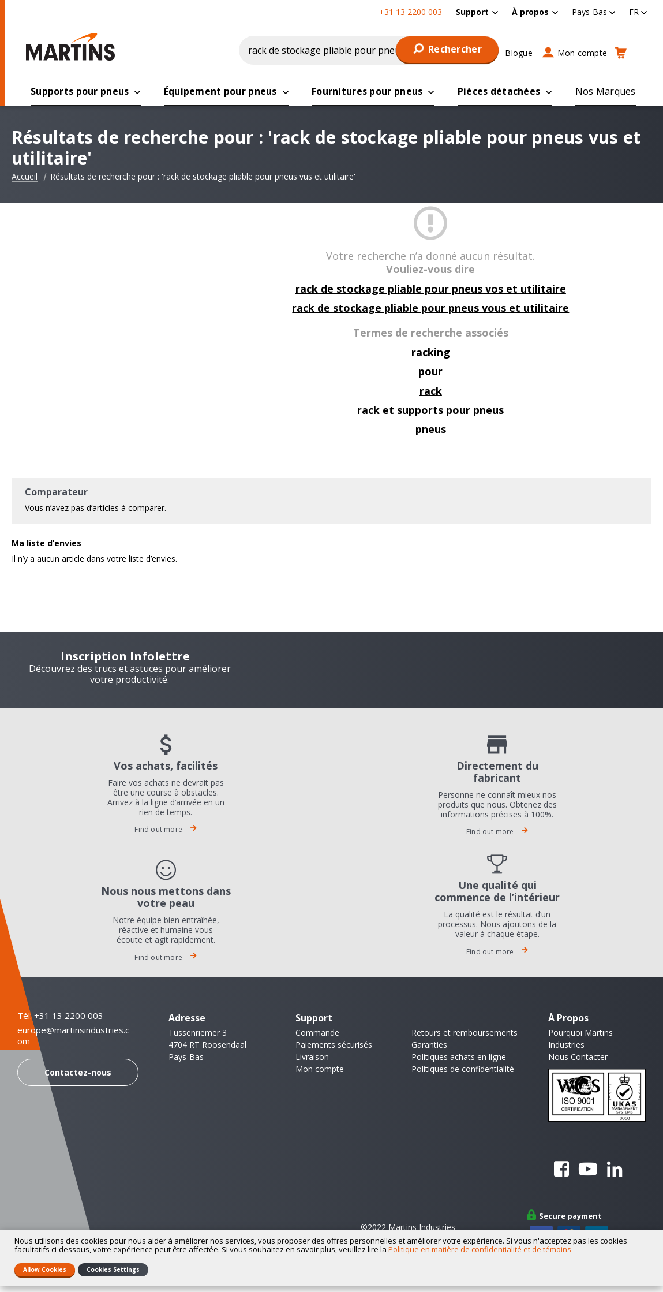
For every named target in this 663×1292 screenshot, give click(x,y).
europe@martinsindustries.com (73, 1036)
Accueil (25, 177)
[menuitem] (477, 11)
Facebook (561, 1169)
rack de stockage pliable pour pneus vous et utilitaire (430, 308)
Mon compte (582, 52)
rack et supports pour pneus (430, 410)
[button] (593, 11)
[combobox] (369, 50)
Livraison (312, 1057)
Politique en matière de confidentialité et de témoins (479, 1249)
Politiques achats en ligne (458, 1057)
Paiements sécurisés (333, 1045)
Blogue (519, 52)
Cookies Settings (113, 1269)
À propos (530, 11)
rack (430, 391)
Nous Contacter (578, 1057)
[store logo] (70, 47)
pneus (430, 429)
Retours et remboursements (464, 1033)
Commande (317, 1033)
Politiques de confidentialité (462, 1069)
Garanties (429, 1045)
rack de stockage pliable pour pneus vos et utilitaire (430, 289)
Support (472, 11)
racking (430, 353)
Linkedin (614, 1169)
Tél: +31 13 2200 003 (60, 1016)
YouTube (588, 1169)
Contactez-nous (77, 1072)
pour (430, 372)
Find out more (165, 830)
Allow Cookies (44, 1269)
